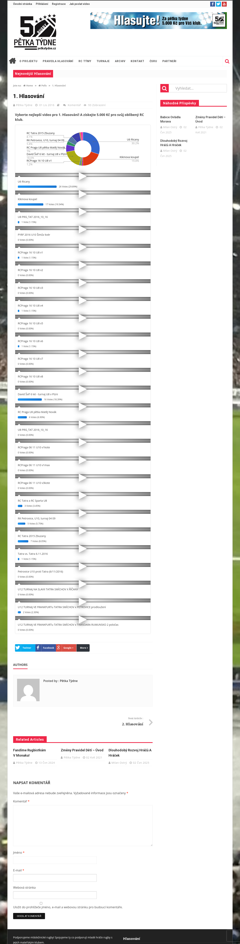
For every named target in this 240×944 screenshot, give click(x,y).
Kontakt (137, 61)
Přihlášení (42, 3)
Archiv (120, 61)
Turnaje (103, 61)
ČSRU (153, 61)
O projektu (29, 61)
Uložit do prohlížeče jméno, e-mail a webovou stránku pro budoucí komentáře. (68, 907)
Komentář (74, 105)
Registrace (59, 3)
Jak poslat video (79, 3)
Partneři (169, 61)
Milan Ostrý (119, 762)
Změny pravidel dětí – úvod (82, 750)
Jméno (18, 852)
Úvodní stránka (22, 3)
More (83, 647)
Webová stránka (24, 887)
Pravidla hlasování (58, 61)
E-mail (18, 870)
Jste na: (17, 85)
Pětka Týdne (24, 105)
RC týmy (85, 61)
